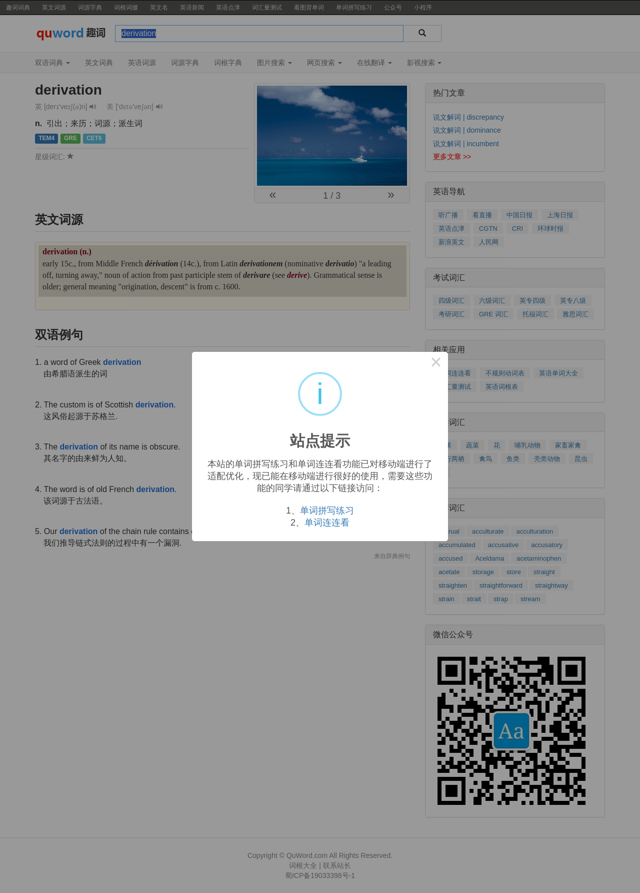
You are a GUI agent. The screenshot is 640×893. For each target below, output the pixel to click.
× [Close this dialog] (436, 364)
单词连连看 (327, 523)
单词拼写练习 (327, 511)
